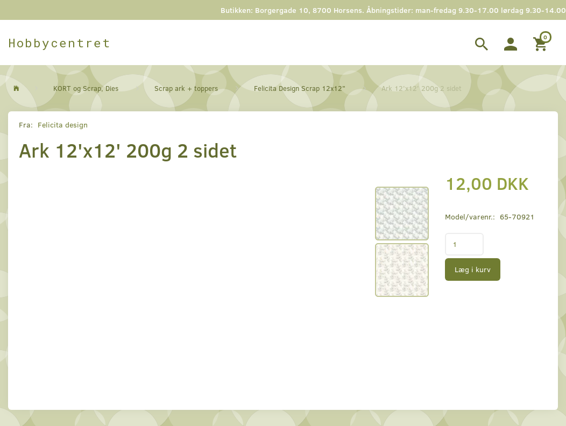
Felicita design (63, 124)
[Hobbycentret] (59, 42)
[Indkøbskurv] (541, 42)
